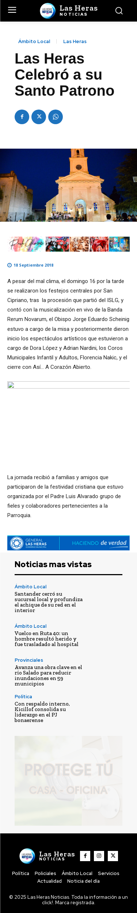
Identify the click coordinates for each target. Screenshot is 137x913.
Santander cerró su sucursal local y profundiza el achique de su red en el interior (49, 602)
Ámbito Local (34, 41)
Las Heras (75, 41)
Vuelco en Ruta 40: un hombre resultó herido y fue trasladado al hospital (47, 638)
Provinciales (29, 660)
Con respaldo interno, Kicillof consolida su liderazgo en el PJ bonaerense (42, 711)
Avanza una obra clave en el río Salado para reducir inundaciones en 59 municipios (48, 675)
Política (23, 696)
